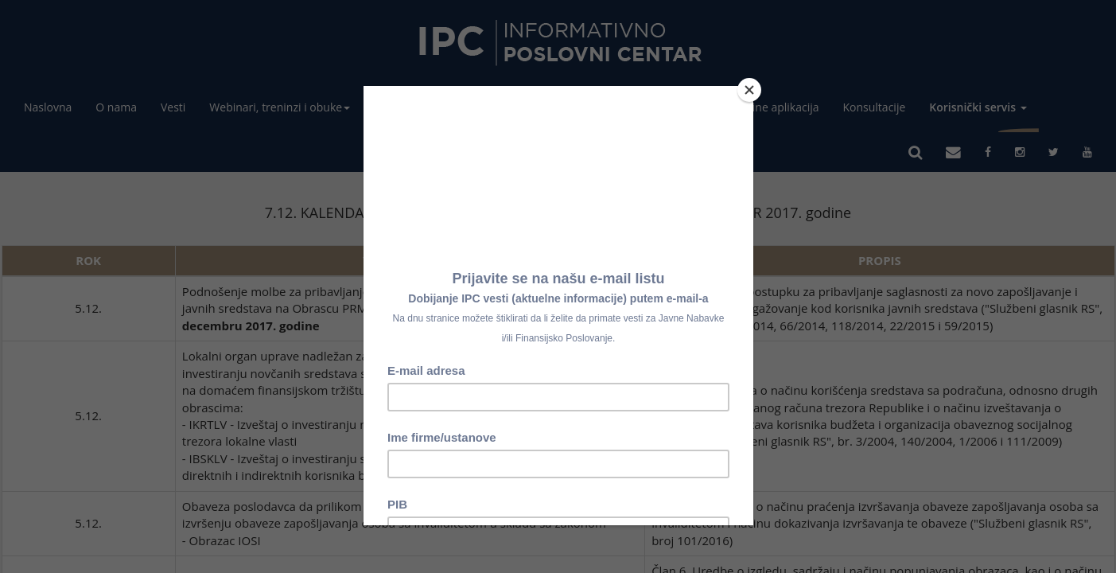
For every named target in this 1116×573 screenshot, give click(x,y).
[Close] (749, 90)
